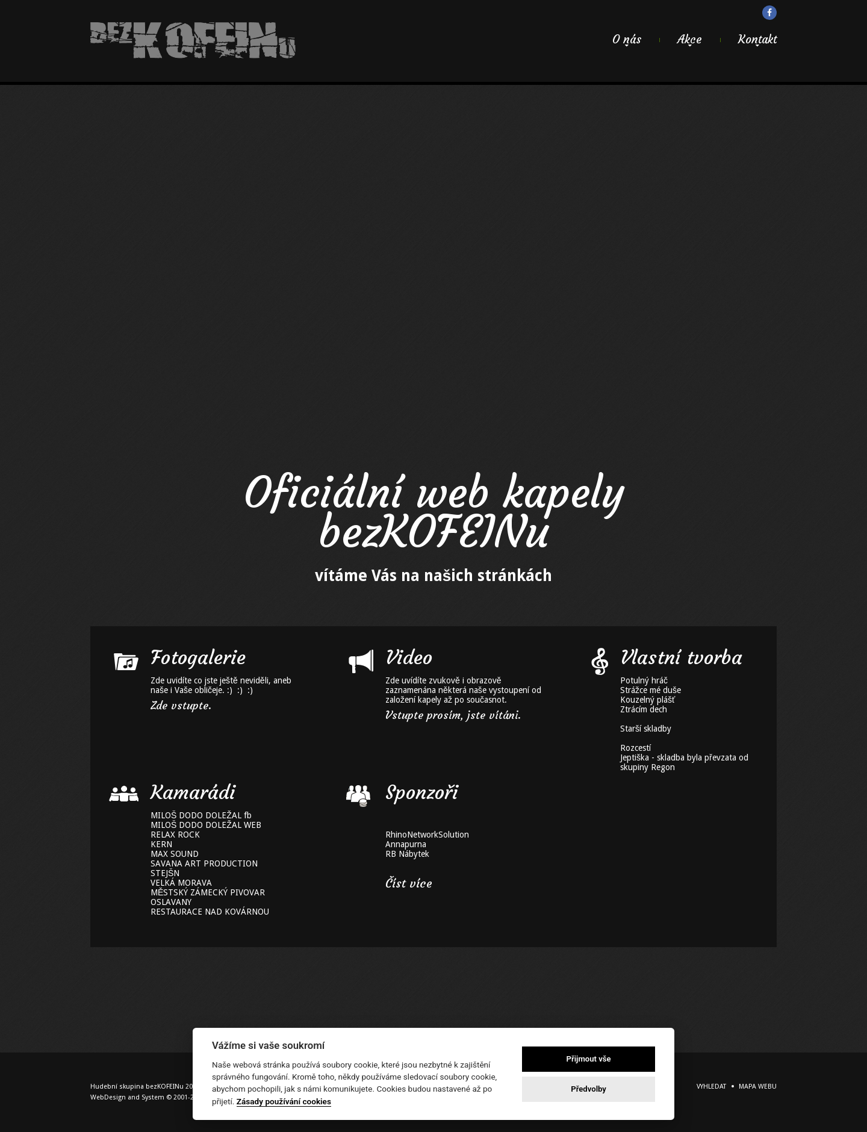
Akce (689, 39)
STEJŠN (165, 873)
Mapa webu (758, 1086)
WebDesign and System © (156, 1097)
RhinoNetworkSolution (427, 834)
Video (408, 657)
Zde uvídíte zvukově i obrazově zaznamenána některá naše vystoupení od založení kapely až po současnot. (463, 690)
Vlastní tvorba (681, 657)
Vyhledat (711, 1086)
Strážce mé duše (650, 690)
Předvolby (588, 1088)
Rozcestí (635, 748)
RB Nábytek (407, 854)
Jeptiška (634, 757)
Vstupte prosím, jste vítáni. (453, 715)
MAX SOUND (175, 854)
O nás (626, 39)
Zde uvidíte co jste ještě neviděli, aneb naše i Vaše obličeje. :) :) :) (221, 685)
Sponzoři (421, 792)
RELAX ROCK (175, 834)
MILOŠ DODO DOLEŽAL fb (201, 815)
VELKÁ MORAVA (181, 883)
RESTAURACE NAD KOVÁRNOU (210, 911)
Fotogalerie (198, 657)
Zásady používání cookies (284, 1101)
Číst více (408, 883)
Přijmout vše (589, 1058)
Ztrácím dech (643, 709)
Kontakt (757, 39)
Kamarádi (193, 792)
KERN (161, 844)
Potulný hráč (644, 680)
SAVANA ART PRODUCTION (204, 863)
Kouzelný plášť (647, 699)
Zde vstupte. (181, 705)
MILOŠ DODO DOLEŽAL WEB (206, 825)
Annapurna (405, 844)
